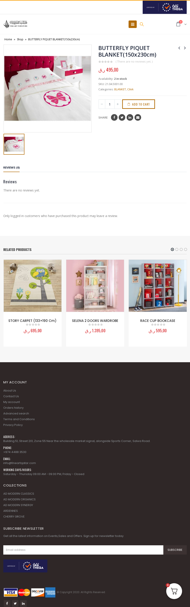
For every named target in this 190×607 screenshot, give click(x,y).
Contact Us (11, 396)
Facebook (114, 117)
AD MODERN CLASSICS (18, 493)
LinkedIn (130, 117)
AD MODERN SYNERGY (18, 505)
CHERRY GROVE (14, 516)
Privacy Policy (13, 424)
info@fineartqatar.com (19, 462)
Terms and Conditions (19, 419)
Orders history (13, 407)
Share (103, 117)
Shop (20, 39)
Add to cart (141, 104)
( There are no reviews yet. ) (134, 61)
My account (11, 401)
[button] (172, 249)
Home (8, 39)
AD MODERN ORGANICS (19, 499)
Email (138, 117)
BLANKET (120, 89)
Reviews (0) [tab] (11, 167)
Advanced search (16, 413)
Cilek (130, 89)
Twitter (122, 117)
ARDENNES (10, 510)
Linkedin (23, 603)
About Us (9, 390)
